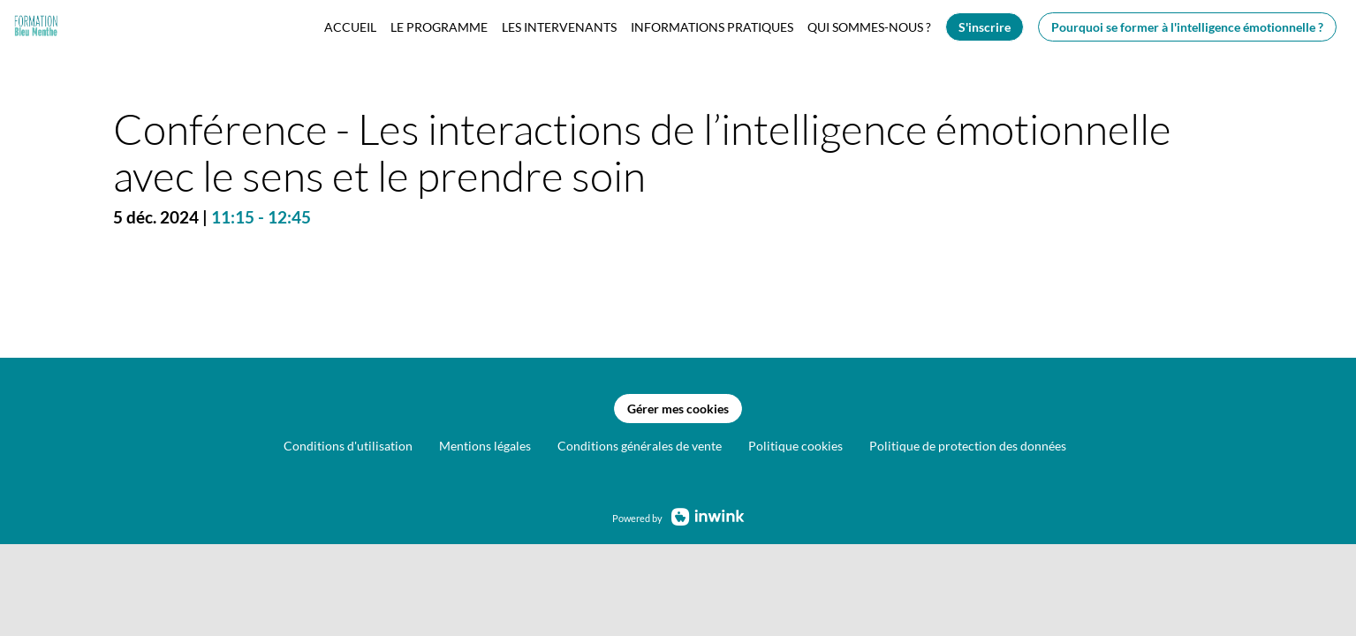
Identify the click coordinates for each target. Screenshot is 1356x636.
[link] (350, 26)
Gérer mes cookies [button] (678, 408)
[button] (984, 27)
